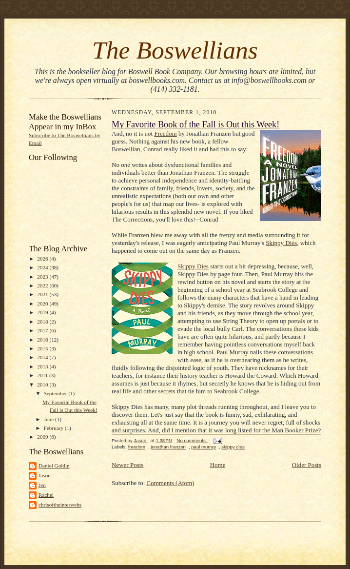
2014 (43, 357)
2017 (43, 330)
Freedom (165, 133)
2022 (43, 285)
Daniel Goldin (54, 465)
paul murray (203, 446)
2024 (43, 267)
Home (218, 464)
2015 (43, 348)
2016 (43, 340)
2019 (43, 312)
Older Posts (306, 464)
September (56, 393)
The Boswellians (175, 50)
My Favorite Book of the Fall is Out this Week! (195, 124)
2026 (43, 259)
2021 (43, 294)
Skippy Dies (281, 242)
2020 (43, 303)
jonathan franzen (168, 446)
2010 (43, 384)
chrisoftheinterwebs (60, 505)
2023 (43, 277)
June (49, 419)
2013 (43, 366)
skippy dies (233, 446)
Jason (45, 475)
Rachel (46, 495)
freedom (136, 446)
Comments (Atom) (170, 483)
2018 (43, 322)
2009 (43, 437)
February (54, 428)
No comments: (193, 440)
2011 (43, 375)
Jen (42, 485)
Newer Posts (127, 464)
